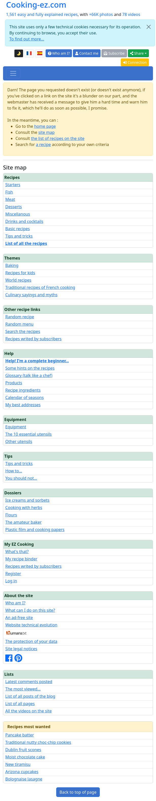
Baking (11, 265)
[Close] (149, 27)
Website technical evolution (31, 625)
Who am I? (59, 53)
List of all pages (20, 703)
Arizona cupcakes (21, 771)
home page (45, 126)
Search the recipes (22, 331)
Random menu (19, 324)
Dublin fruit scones (23, 749)
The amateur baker (23, 522)
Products (13, 383)
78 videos (131, 14)
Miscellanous (17, 214)
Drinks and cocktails (24, 221)
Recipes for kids (20, 273)
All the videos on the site (28, 711)
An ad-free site (19, 617)
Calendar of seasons (24, 397)
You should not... (21, 478)
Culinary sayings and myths (31, 295)
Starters (12, 184)
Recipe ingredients (23, 390)
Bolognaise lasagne (23, 779)
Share (137, 53)
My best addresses (23, 405)
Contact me (86, 53)
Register (13, 573)
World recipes (18, 280)
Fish (9, 192)
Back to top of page (78, 792)
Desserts (13, 206)
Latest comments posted (28, 681)
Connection (135, 62)
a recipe (43, 144)
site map (46, 132)
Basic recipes (17, 228)
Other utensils (18, 441)
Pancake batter (19, 735)
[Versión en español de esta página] (40, 53)
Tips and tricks (19, 236)
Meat (10, 199)
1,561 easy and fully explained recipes (42, 14)
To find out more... (26, 39)
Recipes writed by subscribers (33, 339)
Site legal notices (21, 648)
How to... (13, 471)
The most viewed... (23, 689)
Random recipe (19, 317)
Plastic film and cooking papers (35, 529)
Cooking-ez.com (36, 4)
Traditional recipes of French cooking (40, 287)
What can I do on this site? (30, 610)
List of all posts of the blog (30, 696)
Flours (11, 515)
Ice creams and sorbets (27, 500)
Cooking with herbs (23, 507)
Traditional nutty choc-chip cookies (38, 742)
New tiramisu (17, 764)
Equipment (15, 427)
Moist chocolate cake (25, 757)
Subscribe (114, 53)
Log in (11, 581)
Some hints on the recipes (29, 368)
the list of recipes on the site (57, 138)
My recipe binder (21, 559)
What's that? (17, 551)
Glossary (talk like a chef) (28, 375)
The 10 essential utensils (28, 434)
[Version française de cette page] (29, 53)
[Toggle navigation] (13, 73)
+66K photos (101, 14)
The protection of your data (31, 641)
